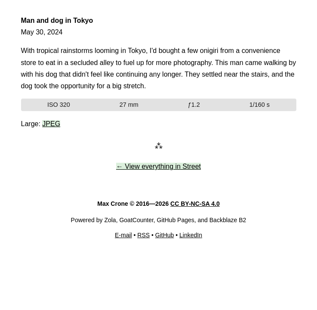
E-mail (123, 235)
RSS (143, 235)
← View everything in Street (158, 166)
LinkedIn (190, 235)
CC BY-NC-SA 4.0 (195, 203)
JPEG (51, 123)
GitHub (164, 235)
